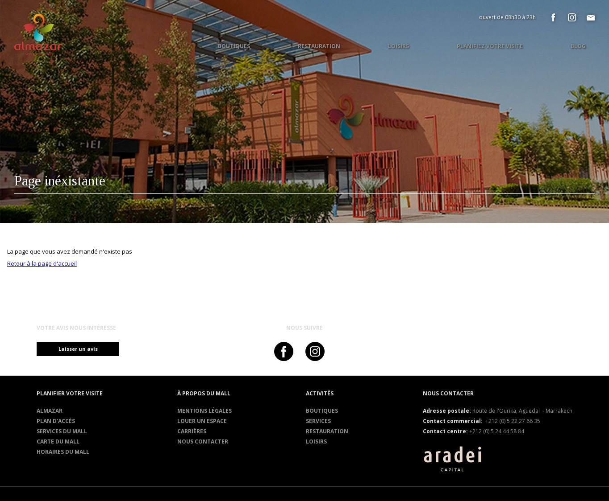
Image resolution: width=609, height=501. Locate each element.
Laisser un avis (82, 348)
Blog (578, 46)
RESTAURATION (327, 431)
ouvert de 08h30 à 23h (507, 17)
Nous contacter (202, 441)
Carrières (191, 431)
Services (318, 421)
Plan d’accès (56, 421)
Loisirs (316, 441)
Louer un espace (202, 421)
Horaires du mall (63, 451)
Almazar (50, 410)
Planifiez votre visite (490, 46)
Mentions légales (204, 410)
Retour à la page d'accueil (42, 263)
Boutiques (322, 410)
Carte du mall (58, 441)
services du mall (62, 431)
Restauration (319, 46)
